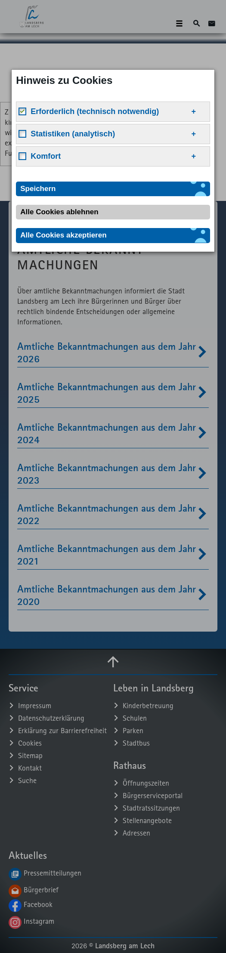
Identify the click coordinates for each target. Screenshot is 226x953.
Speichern (38, 189)
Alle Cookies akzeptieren (63, 235)
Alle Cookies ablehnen (59, 212)
